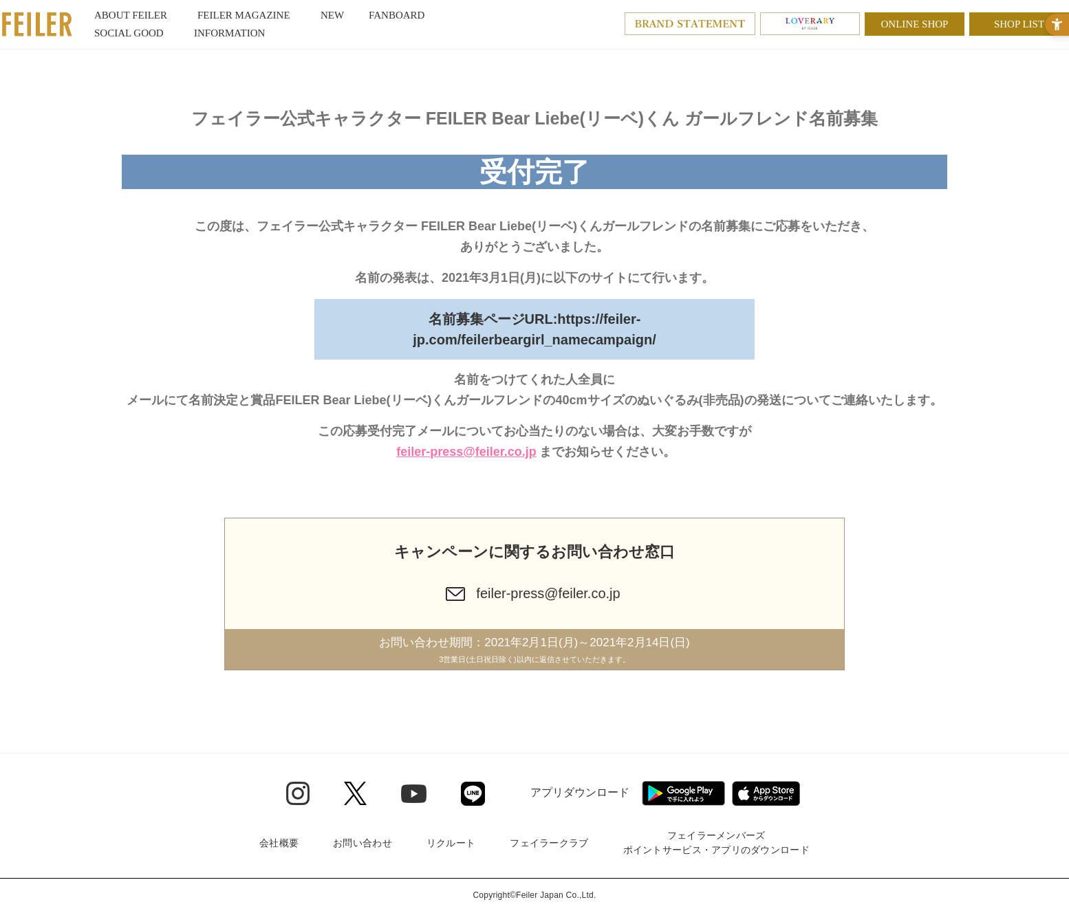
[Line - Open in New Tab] (473, 794)
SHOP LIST (1019, 24)
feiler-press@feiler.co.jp (466, 452)
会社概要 (279, 842)
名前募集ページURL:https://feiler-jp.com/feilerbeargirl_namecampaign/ (534, 329)
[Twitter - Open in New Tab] (355, 793)
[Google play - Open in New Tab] (683, 793)
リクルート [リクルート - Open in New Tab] (450, 842)
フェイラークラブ (549, 842)
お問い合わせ (362, 842)
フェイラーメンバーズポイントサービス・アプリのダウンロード (716, 842)
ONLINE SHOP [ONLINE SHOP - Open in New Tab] (915, 24)
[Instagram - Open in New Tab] (298, 793)
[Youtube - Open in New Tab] (413, 792)
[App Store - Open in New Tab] (766, 793)
